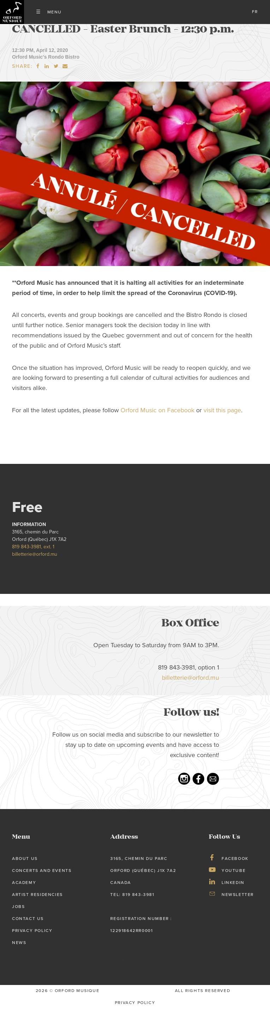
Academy (24, 882)
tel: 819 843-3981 (132, 894)
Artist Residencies (37, 894)
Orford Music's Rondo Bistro (46, 57)
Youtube (234, 870)
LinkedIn (233, 882)
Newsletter (238, 894)
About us (25, 858)
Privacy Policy (32, 930)
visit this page (222, 410)
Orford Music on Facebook (157, 410)
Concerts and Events (41, 870)
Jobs (18, 906)
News (19, 942)
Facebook (235, 858)
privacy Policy (135, 1002)
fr (255, 11)
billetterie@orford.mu (34, 554)
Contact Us (28, 918)
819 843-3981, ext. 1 (33, 547)
